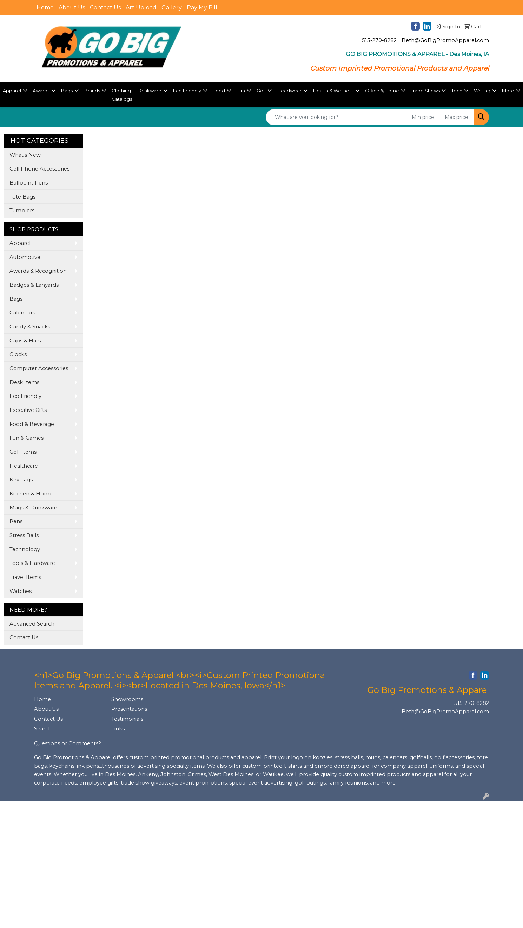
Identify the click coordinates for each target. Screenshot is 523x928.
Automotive (24, 257)
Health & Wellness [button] (333, 90)
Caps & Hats (25, 341)
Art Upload (141, 7)
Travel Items (25, 577)
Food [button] (219, 90)
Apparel (20, 243)
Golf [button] (261, 90)
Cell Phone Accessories (39, 169)
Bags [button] (67, 90)
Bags (15, 299)
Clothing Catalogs (122, 95)
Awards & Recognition (38, 271)
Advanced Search (31, 624)
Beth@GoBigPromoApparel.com (445, 40)
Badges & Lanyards (34, 285)
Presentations (129, 709)
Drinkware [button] (149, 90)
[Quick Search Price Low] (424, 117)
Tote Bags (22, 197)
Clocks (18, 354)
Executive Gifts (28, 410)
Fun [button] (241, 90)
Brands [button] (92, 90)
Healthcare (23, 466)
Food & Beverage (31, 424)
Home (45, 7)
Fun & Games (26, 438)
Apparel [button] (12, 90)
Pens (15, 521)
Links (118, 729)
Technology (24, 549)
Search (43, 729)
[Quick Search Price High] (457, 117)
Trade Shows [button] (425, 90)
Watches (20, 591)
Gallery (171, 7)
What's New (25, 155)
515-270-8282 (379, 40)
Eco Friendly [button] (187, 90)
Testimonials (127, 719)
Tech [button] (456, 90)
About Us (72, 7)
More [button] (508, 90)
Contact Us (105, 7)
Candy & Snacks (29, 326)
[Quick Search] (337, 117)
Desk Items (24, 382)
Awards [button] (41, 90)
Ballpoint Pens (28, 183)
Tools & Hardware (32, 563)
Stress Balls (24, 535)
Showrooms (127, 699)
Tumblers (21, 210)
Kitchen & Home (31, 493)
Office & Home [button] (382, 90)
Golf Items (23, 452)
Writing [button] (482, 90)
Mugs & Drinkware (33, 508)
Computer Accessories (38, 368)
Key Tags (21, 479)
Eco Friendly (25, 396)
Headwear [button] (289, 90)
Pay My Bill (202, 7)
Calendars (22, 312)
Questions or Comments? (67, 743)
